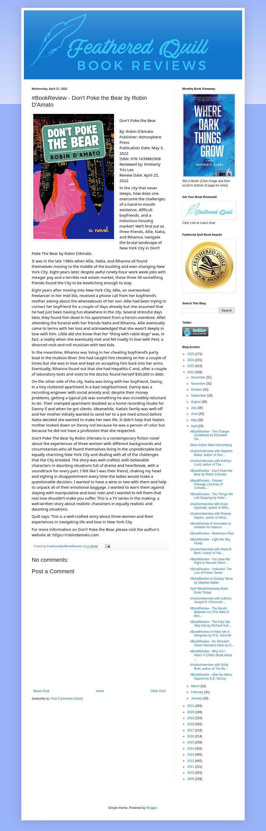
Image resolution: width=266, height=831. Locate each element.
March (196, 686)
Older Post (158, 691)
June (194, 414)
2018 (191, 724)
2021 (191, 706)
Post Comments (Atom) (67, 698)
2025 (191, 354)
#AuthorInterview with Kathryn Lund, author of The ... (210, 462)
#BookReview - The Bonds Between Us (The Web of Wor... (209, 612)
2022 (191, 372)
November (198, 383)
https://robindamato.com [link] (75, 534)
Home (100, 691)
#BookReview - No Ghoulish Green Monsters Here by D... (212, 643)
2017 (191, 730)
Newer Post (41, 691)
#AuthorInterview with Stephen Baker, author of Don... (211, 452)
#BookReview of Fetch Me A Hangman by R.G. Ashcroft (210, 633)
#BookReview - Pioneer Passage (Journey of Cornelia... (206, 484)
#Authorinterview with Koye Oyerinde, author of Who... (210, 506)
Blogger (151, 808)
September (199, 395)
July (194, 408)
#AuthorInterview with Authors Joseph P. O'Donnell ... (210, 600)
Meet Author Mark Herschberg (211, 445)
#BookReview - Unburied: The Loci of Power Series (211, 571)
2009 (191, 779)
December (198, 377)
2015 (191, 742)
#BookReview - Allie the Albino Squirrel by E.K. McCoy (211, 676)
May (194, 420)
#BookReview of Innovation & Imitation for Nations (210, 525)
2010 (191, 773)
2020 (191, 712)
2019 (191, 718)
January (197, 698)
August (196, 402)
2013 (191, 754)
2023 (191, 366)
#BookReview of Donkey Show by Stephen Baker (211, 580)
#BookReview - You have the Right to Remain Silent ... (210, 561)
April (194, 426)
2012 (191, 761)
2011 (191, 767)
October (197, 389)
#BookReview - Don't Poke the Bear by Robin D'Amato (211, 472)
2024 (191, 360)
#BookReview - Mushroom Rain (212, 533)
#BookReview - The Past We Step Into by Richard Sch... (210, 623)
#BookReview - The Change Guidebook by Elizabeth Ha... (209, 435)
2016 (191, 736)
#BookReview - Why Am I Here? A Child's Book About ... (211, 655)
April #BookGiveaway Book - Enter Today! (210, 590)
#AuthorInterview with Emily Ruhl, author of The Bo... (209, 666)
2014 (191, 748)
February (197, 692)
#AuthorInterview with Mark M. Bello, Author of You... (211, 551)
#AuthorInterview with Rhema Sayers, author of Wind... (210, 515)
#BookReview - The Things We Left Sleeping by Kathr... (211, 496)
